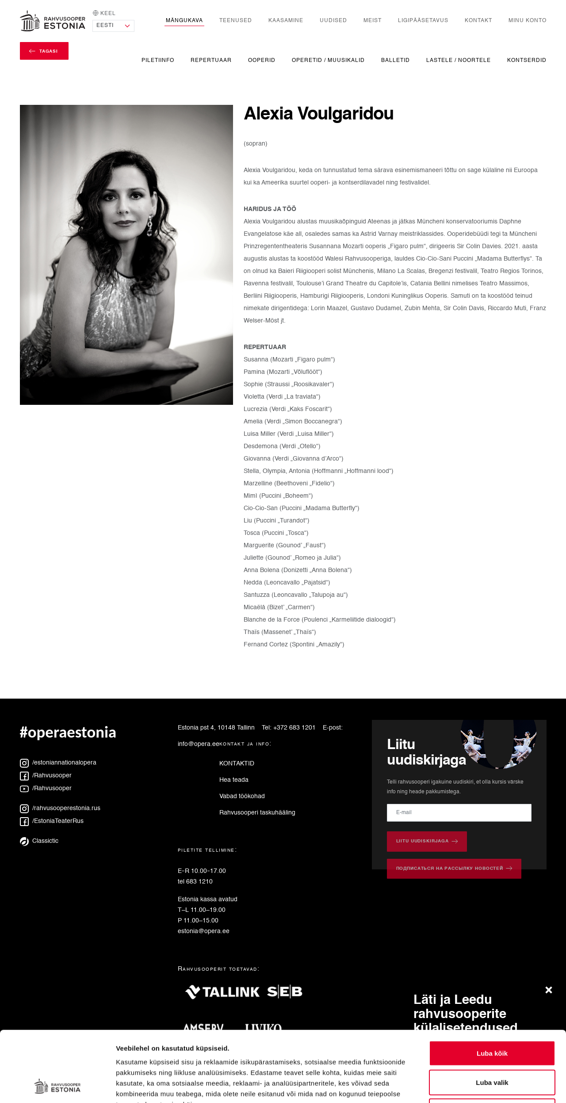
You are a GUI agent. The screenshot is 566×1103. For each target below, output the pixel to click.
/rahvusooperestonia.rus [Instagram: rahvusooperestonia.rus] (60, 808)
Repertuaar (211, 60)
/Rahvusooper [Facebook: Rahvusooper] (46, 775)
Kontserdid (527, 60)
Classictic (39, 841)
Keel (104, 13)
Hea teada (234, 780)
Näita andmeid (457, 1085)
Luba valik (492, 1016)
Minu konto (528, 20)
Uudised (333, 20)
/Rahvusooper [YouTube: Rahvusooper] (46, 788)
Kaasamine (285, 20)
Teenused (235, 20)
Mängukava (184, 20)
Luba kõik (492, 987)
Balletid (395, 60)
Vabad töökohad (242, 796)
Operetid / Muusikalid (328, 60)
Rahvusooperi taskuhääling (257, 813)
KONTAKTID (236, 764)
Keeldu (492, 1045)
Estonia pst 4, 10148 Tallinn (216, 728)
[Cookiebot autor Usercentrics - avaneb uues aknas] (57, 1085)
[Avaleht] (52, 20)
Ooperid (261, 60)
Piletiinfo (158, 60)
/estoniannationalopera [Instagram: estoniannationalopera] (58, 763)
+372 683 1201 (294, 728)
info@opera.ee (198, 744)
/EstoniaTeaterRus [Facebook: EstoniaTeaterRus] (52, 821)
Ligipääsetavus (423, 20)
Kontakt (478, 20)
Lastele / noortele (458, 60)
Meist (372, 20)
